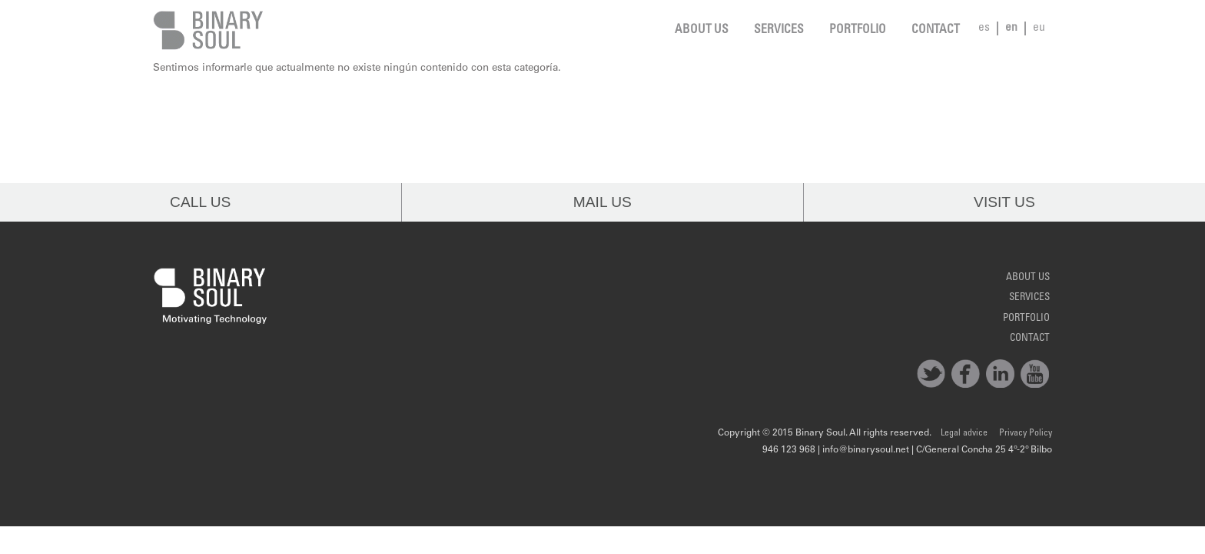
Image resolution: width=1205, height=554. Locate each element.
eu (1039, 28)
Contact (935, 30)
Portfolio (857, 30)
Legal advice (964, 433)
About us (702, 30)
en (1011, 28)
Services (779, 30)
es (984, 28)
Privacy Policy (1025, 433)
